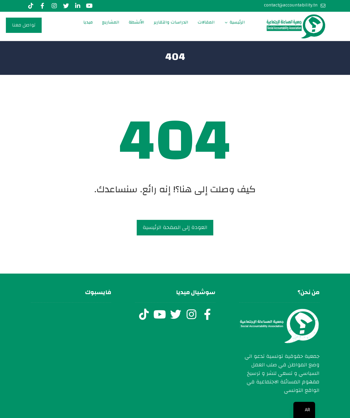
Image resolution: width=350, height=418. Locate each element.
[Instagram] (54, 6)
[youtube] (89, 6)
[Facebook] (42, 6)
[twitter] (176, 314)
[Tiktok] (31, 6)
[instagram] (191, 314)
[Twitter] (66, 6)
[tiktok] (144, 314)
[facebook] (207, 314)
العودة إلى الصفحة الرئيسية (175, 227)
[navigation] (304, 410)
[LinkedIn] (78, 6)
